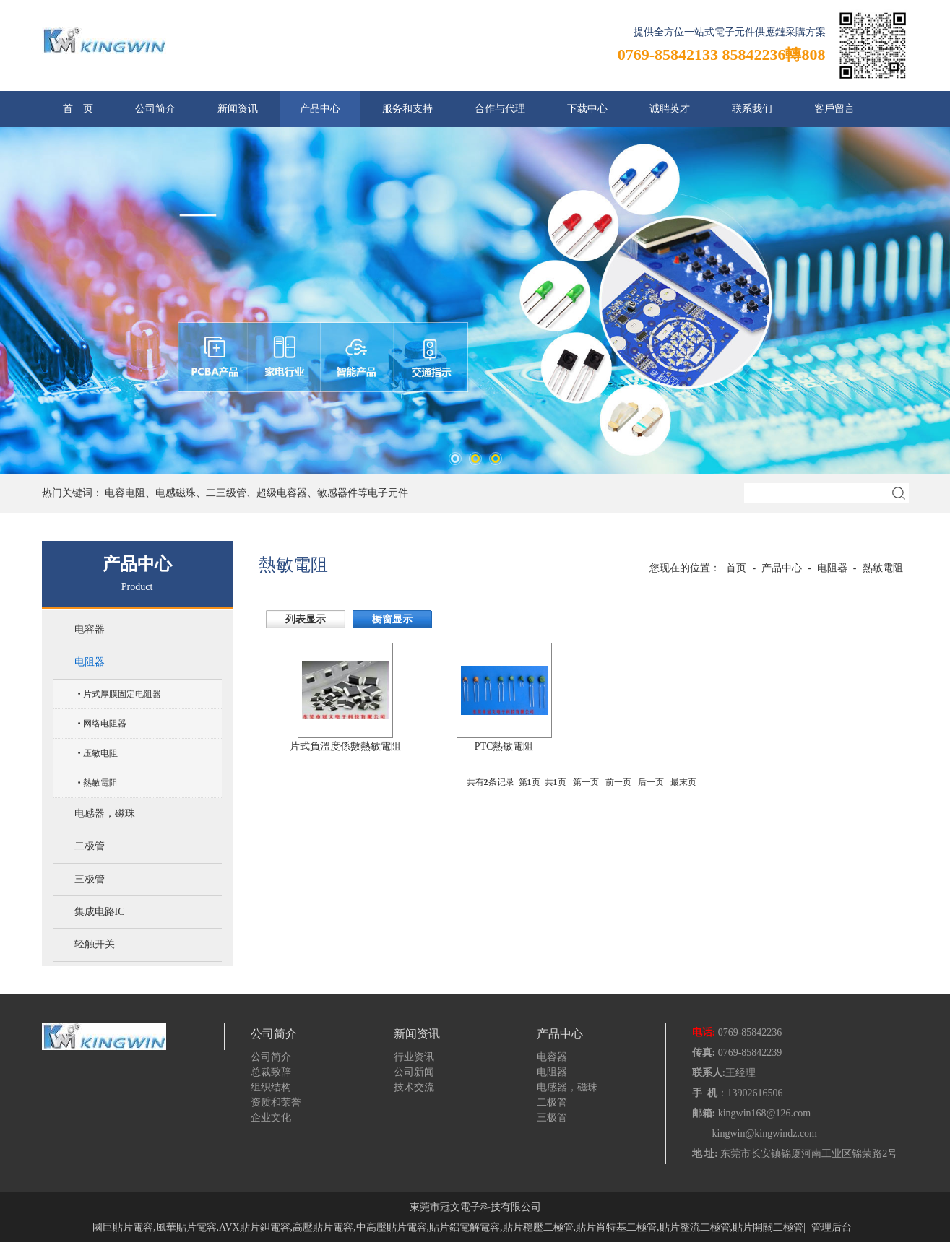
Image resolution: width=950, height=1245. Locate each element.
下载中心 (587, 108)
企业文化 (271, 1120)
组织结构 (271, 1090)
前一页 (618, 782)
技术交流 (414, 1090)
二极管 (89, 848)
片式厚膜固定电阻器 (122, 695)
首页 (736, 568)
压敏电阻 (100, 754)
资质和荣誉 (276, 1105)
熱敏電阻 (100, 783)
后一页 (651, 782)
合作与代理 (500, 108)
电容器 (89, 630)
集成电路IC (99, 914)
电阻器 (89, 663)
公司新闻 (414, 1075)
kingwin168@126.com (764, 1116)
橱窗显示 (392, 619)
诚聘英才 (669, 108)
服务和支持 (407, 108)
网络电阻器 (104, 724)
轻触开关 (94, 947)
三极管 (89, 881)
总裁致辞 (271, 1075)
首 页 (78, 108)
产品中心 (320, 108)
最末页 (683, 782)
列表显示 (305, 619)
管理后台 (831, 1230)
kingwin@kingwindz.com (765, 1136)
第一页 (586, 782)
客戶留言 (834, 108)
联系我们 (752, 108)
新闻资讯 (237, 108)
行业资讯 (414, 1059)
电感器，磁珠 (104, 815)
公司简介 (155, 108)
